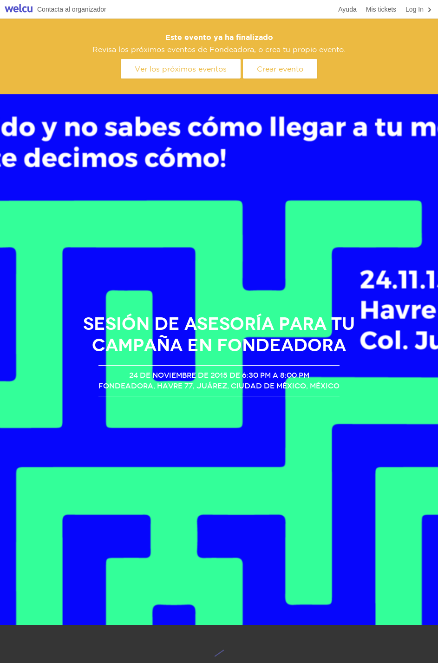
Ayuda (347, 9)
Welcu (19, 9)
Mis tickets (381, 9)
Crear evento (280, 69)
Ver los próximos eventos (181, 69)
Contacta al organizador (71, 9)
